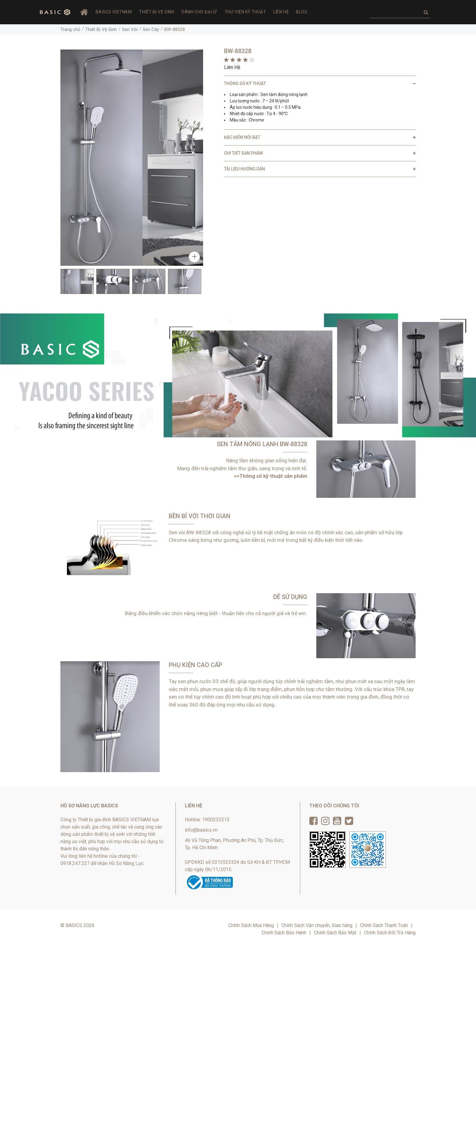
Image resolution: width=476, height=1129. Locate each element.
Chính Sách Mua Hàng (251, 925)
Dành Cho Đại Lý (199, 11)
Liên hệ (281, 11)
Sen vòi (177, 532)
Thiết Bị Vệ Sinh (156, 11)
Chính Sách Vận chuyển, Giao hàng (316, 925)
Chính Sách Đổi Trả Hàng (390, 933)
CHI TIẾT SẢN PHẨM (243, 153)
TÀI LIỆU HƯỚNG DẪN (244, 168)
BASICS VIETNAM (114, 11)
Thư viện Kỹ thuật (245, 11)
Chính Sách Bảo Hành (284, 933)
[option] (77, 281)
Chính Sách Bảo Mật (335, 933)
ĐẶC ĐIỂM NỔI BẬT (242, 137)
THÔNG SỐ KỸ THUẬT (245, 83)
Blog (301, 11)
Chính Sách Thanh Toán (384, 925)
